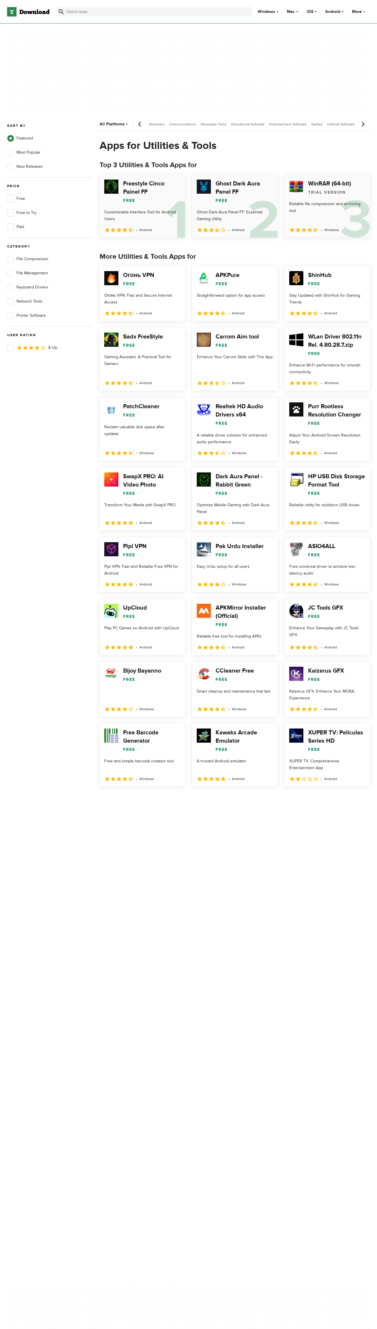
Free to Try (22, 212)
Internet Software (341, 124)
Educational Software (247, 124)
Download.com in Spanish (131, 1105)
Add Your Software (124, 1085)
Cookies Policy (221, 1095)
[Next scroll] (363, 124)
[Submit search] (61, 11)
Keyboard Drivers (27, 287)
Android (332, 12)
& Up (32, 347)
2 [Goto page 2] (121, 799)
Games (317, 124)
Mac (291, 12)
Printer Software (26, 315)
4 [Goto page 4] (151, 799)
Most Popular (23, 152)
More (359, 11)
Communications (182, 124)
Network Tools (24, 301)
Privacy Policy (220, 1075)
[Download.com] (28, 11)
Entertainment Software (288, 124)
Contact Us (118, 1095)
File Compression (27, 259)
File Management (27, 273)
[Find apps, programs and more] (154, 11)
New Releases (25, 166)
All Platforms (114, 124)
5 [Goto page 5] (167, 799)
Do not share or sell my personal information (229, 1108)
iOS (310, 12)
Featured (20, 138)
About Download (123, 1075)
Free (16, 198)
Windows (266, 12)
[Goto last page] (359, 799)
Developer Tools (213, 124)
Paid (15, 226)
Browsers (156, 124)
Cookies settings (223, 1121)
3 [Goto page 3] (136, 799)
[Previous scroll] (140, 124)
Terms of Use (220, 1085)
